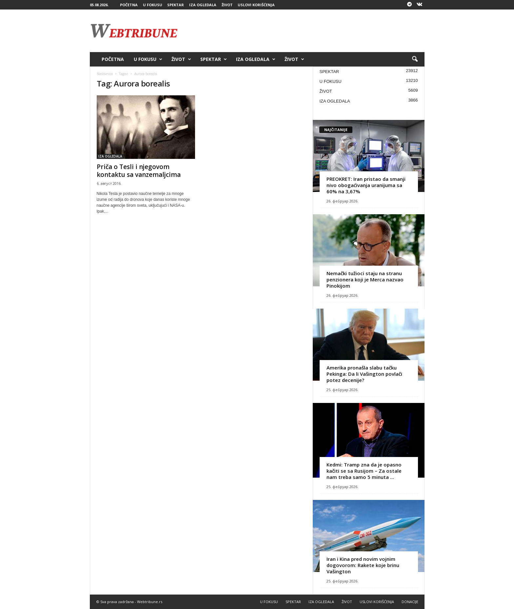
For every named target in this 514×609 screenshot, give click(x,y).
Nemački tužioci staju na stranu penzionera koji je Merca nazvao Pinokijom (365, 279)
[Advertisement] (305, 31)
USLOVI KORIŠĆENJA (256, 4)
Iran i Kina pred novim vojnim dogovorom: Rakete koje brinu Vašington (362, 565)
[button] (414, 59)
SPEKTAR (175, 4)
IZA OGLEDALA (202, 4)
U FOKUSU (152, 4)
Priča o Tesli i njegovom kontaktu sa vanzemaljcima (139, 170)
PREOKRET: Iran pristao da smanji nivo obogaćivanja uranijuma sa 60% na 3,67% (365, 185)
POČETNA (129, 4)
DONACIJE (410, 601)
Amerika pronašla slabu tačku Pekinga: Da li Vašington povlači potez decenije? (364, 373)
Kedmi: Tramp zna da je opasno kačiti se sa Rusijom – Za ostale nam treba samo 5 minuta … (364, 470)
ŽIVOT (227, 4)
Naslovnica (105, 73)
